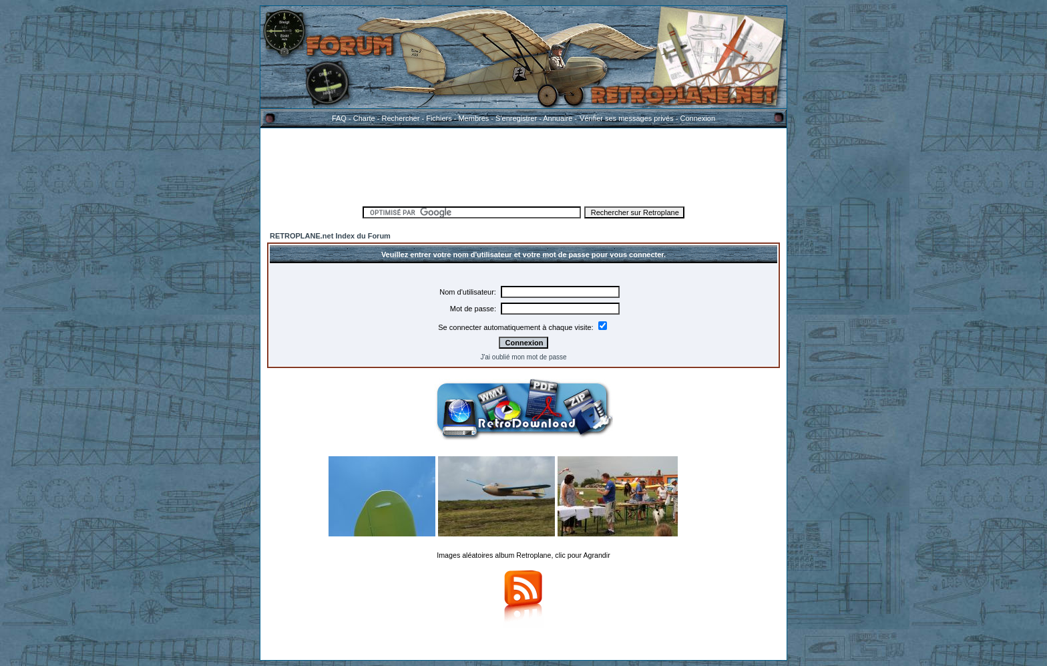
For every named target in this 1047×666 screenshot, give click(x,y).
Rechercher (401, 118)
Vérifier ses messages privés (626, 118)
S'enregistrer (516, 118)
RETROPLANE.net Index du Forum (330, 236)
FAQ (339, 118)
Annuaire (557, 118)
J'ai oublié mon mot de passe (523, 357)
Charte (364, 118)
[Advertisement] (523, 165)
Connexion (697, 118)
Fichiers (439, 118)
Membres (473, 118)
